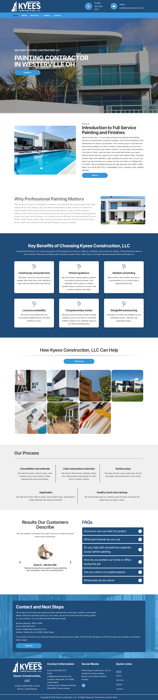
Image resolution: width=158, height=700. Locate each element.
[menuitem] (15, 15)
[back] (19, 562)
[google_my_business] (83, 686)
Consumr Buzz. (111, 697)
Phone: (19, 626)
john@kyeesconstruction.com (132, 8)
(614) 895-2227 (28, 626)
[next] (70, 562)
